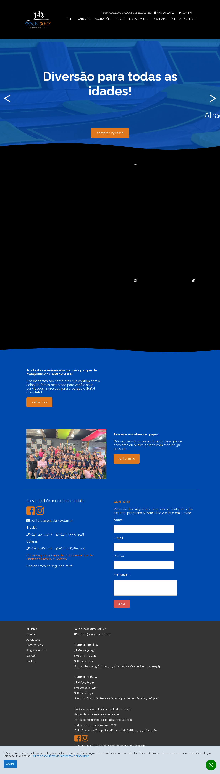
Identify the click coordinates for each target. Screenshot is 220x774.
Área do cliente (164, 12)
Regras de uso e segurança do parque (96, 714)
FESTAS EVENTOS (139, 18)
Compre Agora (35, 645)
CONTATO (160, 18)
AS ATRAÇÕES (103, 18)
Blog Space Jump (36, 650)
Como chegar (83, 661)
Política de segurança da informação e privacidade (60, 756)
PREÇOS (120, 18)
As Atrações (33, 639)
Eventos (30, 655)
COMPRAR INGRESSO (183, 18)
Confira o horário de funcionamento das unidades (103, 709)
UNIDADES (84, 18)
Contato (30, 661)
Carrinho (185, 12)
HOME (70, 18)
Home (31, 629)
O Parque (31, 634)
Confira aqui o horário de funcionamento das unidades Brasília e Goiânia (60, 557)
